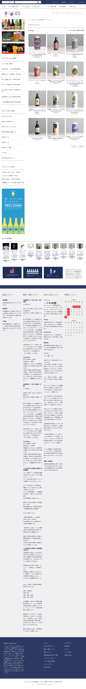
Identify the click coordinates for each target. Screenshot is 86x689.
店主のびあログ (61, 6)
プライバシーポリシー (50, 658)
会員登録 (62, 2)
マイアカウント (68, 643)
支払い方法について (49, 646)
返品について (47, 652)
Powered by (43, 684)
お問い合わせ (72, 6)
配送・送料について (49, 649)
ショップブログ (48, 664)
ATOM (48, 667)
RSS (45, 667)
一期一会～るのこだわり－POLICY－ (11, 172)
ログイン (70, 2)
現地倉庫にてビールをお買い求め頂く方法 (13, 182)
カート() (79, 2)
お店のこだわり (35, 6)
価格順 (78, 30)
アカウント (54, 2)
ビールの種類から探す (12, 6)
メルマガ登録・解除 (50, 6)
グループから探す (25, 6)
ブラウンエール (49, 19)
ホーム (3, 6)
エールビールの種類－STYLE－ (10, 175)
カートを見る (67, 652)
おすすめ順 (72, 30)
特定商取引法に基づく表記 (51, 655)
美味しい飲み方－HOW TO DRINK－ (11, 179)
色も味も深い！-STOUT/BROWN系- (38, 19)
